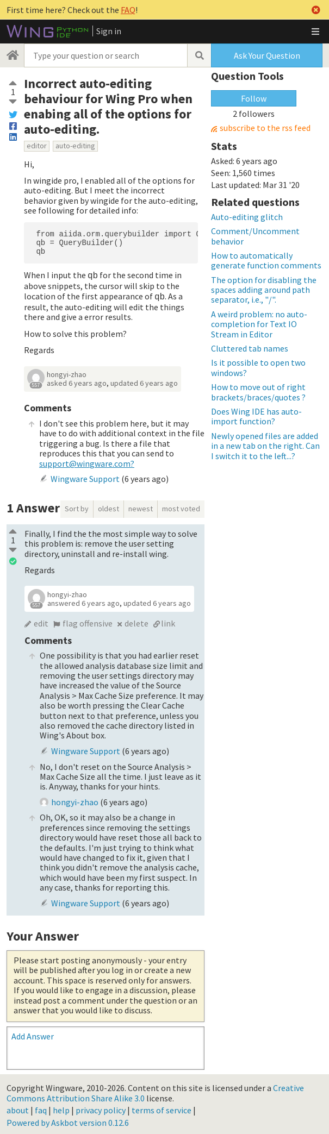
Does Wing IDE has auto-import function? (256, 416)
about (18, 1107)
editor (37, 146)
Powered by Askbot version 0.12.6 (68, 1120)
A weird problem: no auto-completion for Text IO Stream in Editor (259, 324)
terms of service (161, 1107)
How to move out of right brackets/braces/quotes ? (258, 391)
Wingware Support (85, 476)
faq (41, 1107)
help (61, 1107)
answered (83, 601)
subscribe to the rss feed (265, 128)
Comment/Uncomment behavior (255, 235)
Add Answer (32, 1034)
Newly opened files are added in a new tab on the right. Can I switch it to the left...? (265, 445)
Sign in (108, 31)
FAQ (128, 9)
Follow (253, 98)
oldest (108, 506)
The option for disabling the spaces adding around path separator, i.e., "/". (263, 289)
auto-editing (75, 146)
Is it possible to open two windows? (258, 367)
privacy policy (101, 1107)
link (168, 621)
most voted (181, 506)
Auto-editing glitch (247, 216)
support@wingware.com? (86, 461)
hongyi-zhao (66, 372)
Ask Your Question (267, 55)
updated (144, 381)
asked (77, 381)
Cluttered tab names (249, 348)
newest (140, 506)
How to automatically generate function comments (266, 260)
